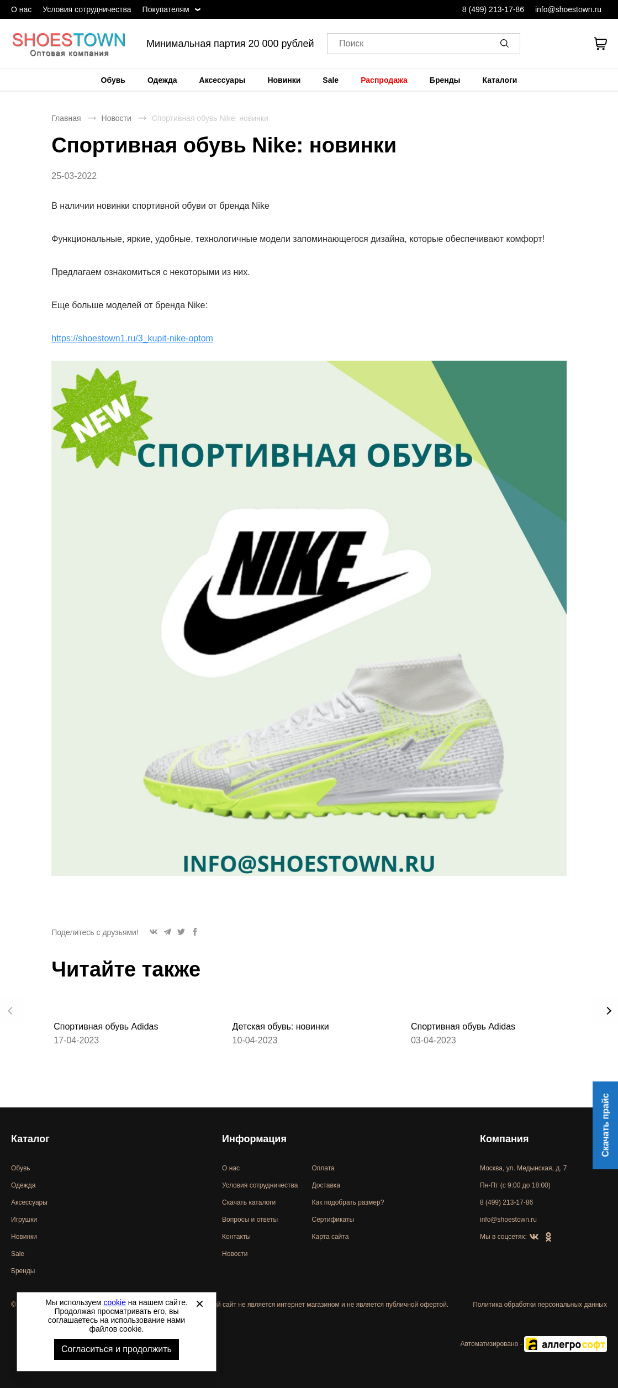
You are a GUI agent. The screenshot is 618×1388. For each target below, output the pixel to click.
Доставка (326, 1185)
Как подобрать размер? (348, 1202)
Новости (116, 118)
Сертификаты (333, 1219)
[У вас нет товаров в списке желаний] (570, 43)
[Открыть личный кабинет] (542, 43)
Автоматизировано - (534, 1344)
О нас (21, 9)
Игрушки (24, 1219)
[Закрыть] (199, 1303)
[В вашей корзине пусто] (600, 43)
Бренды (445, 80)
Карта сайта (330, 1237)
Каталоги (500, 80)
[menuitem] (113, 80)
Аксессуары (222, 80)
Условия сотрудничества (87, 9)
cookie (115, 1302)
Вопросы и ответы (250, 1219)
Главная (66, 118)
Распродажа (384, 80)
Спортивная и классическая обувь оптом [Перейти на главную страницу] (69, 43)
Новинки (283, 80)
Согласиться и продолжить (116, 1349)
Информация (254, 1138)
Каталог (30, 1138)
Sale (331, 80)
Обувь (113, 80)
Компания (504, 1138)
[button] (506, 43)
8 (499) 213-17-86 (493, 9)
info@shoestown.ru (568, 9)
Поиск (351, 44)
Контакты (236, 1237)
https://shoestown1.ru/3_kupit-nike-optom (132, 338)
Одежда (162, 80)
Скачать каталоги (249, 1202)
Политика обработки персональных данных (540, 1304)
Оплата (323, 1168)
